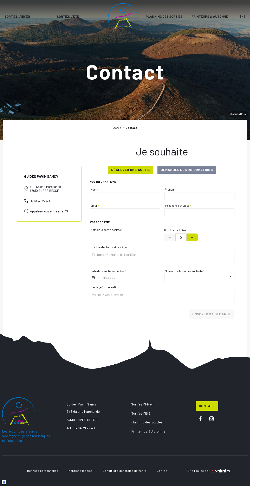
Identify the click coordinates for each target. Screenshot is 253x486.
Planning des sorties (164, 16)
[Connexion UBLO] (4, 482)
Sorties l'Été (68, 16)
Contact (207, 406)
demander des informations (187, 170)
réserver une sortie (130, 170)
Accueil (117, 127)
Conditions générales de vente (125, 470)
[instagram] (211, 419)
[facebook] (201, 419)
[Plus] (192, 237)
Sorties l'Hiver (17, 16)
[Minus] (169, 237)
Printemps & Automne (210, 16)
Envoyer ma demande (211, 314)
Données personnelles (42, 470)
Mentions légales (80, 470)
